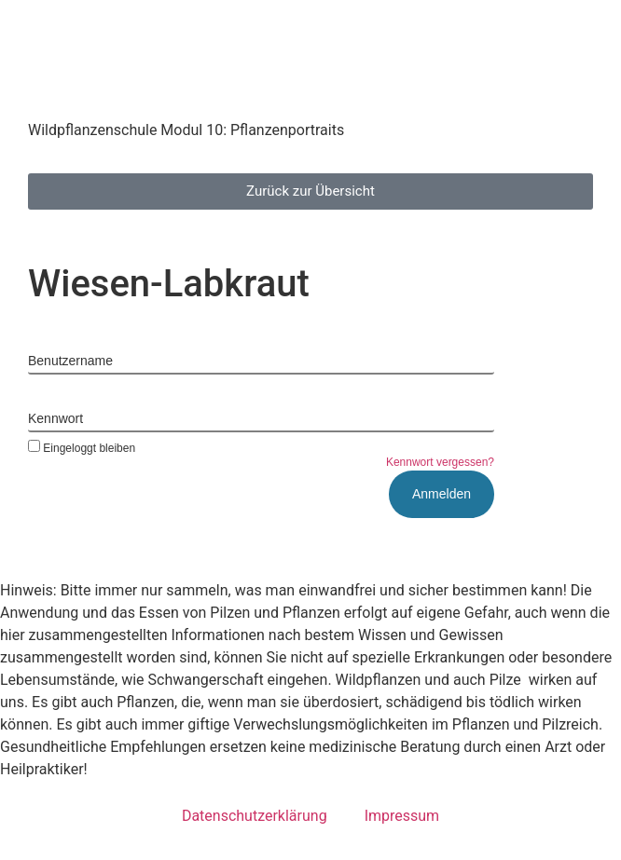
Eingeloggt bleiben (81, 448)
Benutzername (70, 360)
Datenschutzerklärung (254, 816)
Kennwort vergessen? (440, 462)
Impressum (402, 816)
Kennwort (55, 418)
